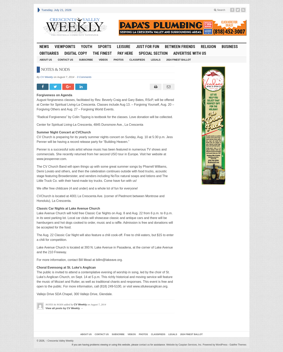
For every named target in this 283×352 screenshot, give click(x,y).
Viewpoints (65, 46)
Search (219, 9)
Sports (104, 46)
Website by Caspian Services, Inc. (184, 344)
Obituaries (49, 53)
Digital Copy (75, 53)
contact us (144, 344)
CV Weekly (46, 77)
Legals (156, 59)
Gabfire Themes (238, 344)
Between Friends (180, 46)
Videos (103, 59)
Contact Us (65, 59)
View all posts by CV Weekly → (64, 308)
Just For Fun (147, 46)
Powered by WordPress (215, 344)
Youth (86, 46)
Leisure (123, 46)
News (44, 46)
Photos (118, 59)
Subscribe (86, 59)
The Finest (102, 53)
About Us (46, 59)
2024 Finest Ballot (178, 59)
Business (230, 46)
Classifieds (137, 59)
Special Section (153, 53)
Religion (208, 46)
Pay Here (125, 53)
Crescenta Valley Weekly (60, 340)
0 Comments (84, 77)
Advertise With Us (189, 53)
